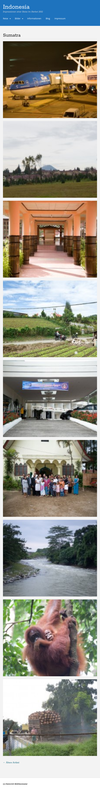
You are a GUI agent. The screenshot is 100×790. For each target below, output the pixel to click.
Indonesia (16, 7)
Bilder (18, 19)
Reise (6, 19)
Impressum (60, 18)
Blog (48, 18)
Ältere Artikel (11, 762)
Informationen (34, 18)
